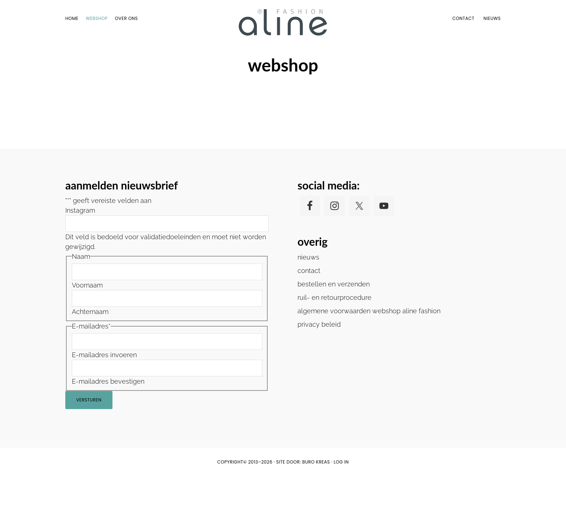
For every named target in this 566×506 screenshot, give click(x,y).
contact (309, 300)
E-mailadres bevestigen (108, 411)
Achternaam (90, 341)
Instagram (80, 240)
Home (269, 54)
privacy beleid (319, 354)
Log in (341, 492)
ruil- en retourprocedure (335, 327)
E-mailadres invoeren (104, 384)
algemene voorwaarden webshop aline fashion (369, 340)
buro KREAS (316, 492)
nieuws (308, 286)
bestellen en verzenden (334, 313)
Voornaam (87, 315)
